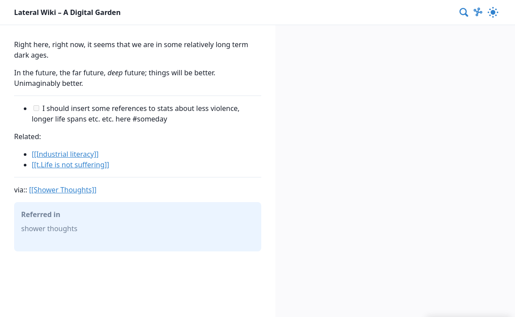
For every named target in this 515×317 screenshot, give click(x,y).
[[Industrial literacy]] (65, 154)
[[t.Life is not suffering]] (70, 165)
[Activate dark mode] (493, 12)
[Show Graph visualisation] (478, 12)
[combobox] (464, 12)
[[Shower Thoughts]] (62, 190)
